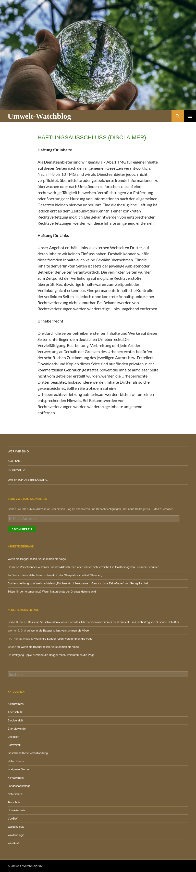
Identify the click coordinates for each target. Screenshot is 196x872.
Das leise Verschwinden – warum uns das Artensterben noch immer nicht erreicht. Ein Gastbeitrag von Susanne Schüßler (83, 567)
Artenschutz (15, 712)
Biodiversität (15, 720)
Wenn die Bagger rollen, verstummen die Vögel (37, 558)
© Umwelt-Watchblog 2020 (26, 866)
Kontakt (15, 461)
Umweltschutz (16, 810)
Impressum (16, 470)
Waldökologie (16, 826)
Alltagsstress (15, 703)
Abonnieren (21, 529)
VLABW (13, 818)
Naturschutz (15, 794)
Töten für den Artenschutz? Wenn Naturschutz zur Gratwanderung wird (52, 591)
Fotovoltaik (14, 744)
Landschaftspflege (19, 785)
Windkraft (13, 843)
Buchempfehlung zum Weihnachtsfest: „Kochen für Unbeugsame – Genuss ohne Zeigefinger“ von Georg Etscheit (78, 583)
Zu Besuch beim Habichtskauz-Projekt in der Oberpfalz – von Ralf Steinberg (55, 575)
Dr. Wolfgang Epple (20, 654)
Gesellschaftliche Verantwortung (28, 753)
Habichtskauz (16, 761)
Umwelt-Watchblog (39, 116)
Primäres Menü (190, 116)
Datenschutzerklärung (28, 479)
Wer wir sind (18, 451)
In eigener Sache (18, 769)
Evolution (13, 736)
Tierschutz (14, 802)
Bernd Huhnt (15, 622)
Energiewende (17, 728)
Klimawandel (15, 777)
